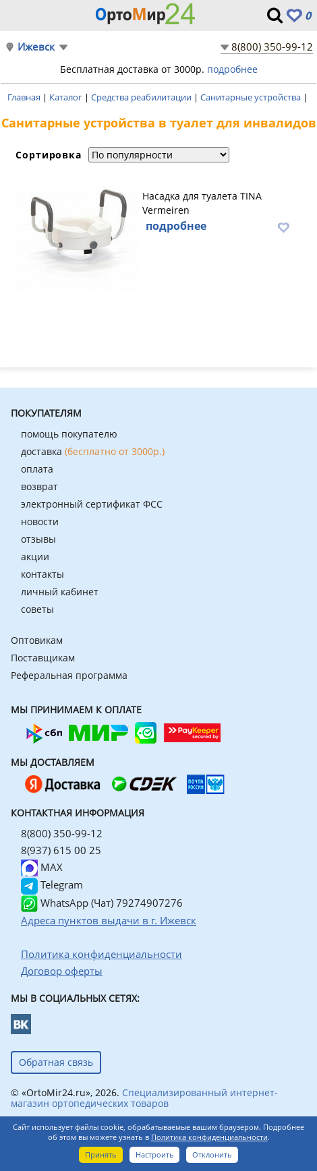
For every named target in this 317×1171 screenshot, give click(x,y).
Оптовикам (37, 640)
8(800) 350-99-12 (272, 46)
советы (37, 609)
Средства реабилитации (142, 97)
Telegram (52, 884)
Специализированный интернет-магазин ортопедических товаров (144, 1098)
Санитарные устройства (251, 97)
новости (40, 521)
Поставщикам (43, 657)
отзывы (38, 539)
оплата (37, 468)
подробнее (232, 69)
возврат (39, 486)
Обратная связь (56, 1062)
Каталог (66, 97)
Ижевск (36, 47)
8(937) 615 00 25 (61, 850)
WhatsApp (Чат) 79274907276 (102, 902)
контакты (42, 574)
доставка (93, 451)
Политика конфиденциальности (209, 1137)
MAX (42, 867)
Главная (24, 97)
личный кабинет (59, 591)
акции (35, 556)
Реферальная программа (69, 675)
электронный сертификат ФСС (92, 504)
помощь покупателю (69, 433)
